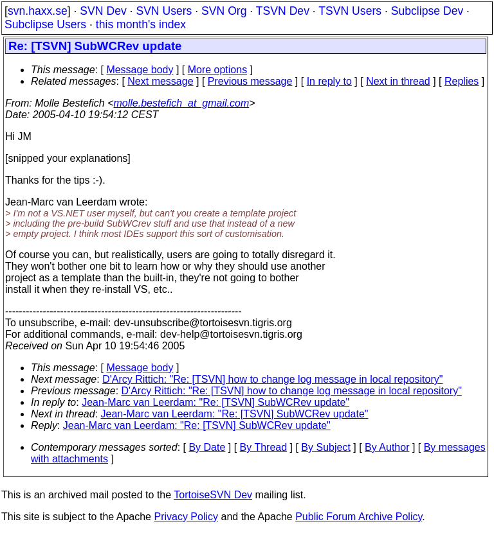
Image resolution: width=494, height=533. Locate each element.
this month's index (141, 24)
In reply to (329, 81)
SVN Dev (103, 10)
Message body (139, 69)
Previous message (250, 81)
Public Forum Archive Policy (358, 516)
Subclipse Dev (427, 10)
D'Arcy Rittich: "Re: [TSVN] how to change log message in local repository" (272, 379)
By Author (387, 447)
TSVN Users (349, 10)
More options (218, 69)
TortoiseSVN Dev (213, 494)
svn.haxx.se (38, 10)
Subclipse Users (45, 24)
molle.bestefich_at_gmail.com (182, 103)
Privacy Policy (186, 516)
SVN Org (223, 10)
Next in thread (398, 81)
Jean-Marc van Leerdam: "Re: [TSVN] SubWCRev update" (215, 402)
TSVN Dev (282, 10)
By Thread (264, 447)
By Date (206, 447)
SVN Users (164, 10)
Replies (461, 81)
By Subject (325, 447)
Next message (160, 81)
